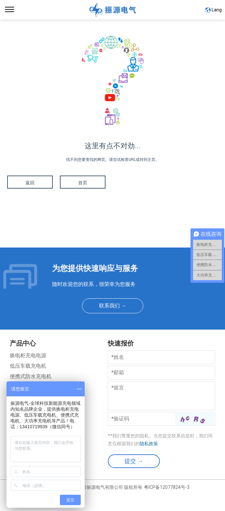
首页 (82, 182)
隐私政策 (149, 443)
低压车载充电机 (28, 366)
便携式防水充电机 (30, 376)
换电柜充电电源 (28, 355)
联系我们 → (112, 306)
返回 (30, 182)
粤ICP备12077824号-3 (167, 487)
